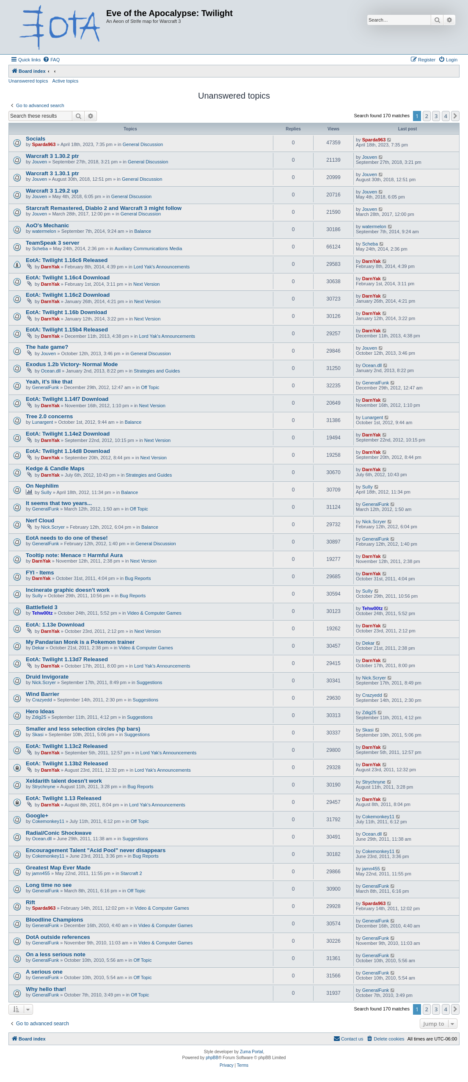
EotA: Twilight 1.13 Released (64, 798)
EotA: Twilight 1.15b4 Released (67, 329)
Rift (30, 902)
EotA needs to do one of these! (67, 538)
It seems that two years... (59, 503)
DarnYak (50, 266)
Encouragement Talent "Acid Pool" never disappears (95, 850)
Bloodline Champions (54, 919)
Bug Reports (138, 578)
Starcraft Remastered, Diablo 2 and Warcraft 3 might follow (104, 208)
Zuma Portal (251, 1051)
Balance (142, 231)
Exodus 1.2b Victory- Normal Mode (72, 364)
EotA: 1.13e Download (55, 624)
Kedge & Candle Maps (55, 468)
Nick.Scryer (53, 527)
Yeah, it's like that (49, 381)
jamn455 (41, 873)
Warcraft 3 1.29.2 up (52, 191)
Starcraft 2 (131, 873)
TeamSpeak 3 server (53, 243)
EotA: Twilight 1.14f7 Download (67, 399)
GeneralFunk (45, 387)
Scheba (40, 248)
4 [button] (445, 116)
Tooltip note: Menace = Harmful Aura (74, 555)
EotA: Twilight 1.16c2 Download (68, 295)
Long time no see (49, 885)
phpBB (212, 1057)
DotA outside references (58, 937)
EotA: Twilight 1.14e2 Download (68, 434)
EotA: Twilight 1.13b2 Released (67, 763)
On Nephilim (42, 486)
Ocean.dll (51, 370)
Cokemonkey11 (48, 821)
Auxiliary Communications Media (148, 248)
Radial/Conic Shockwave (58, 833)
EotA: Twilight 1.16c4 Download (68, 277)
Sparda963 (44, 144)
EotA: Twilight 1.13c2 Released (66, 746)
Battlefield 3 (42, 607)
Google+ (37, 815)
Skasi (38, 734)
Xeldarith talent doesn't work (64, 781)
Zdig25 (39, 717)
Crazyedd (42, 699)
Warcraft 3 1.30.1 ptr (52, 173)
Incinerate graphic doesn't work (68, 590)
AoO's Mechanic (47, 225)
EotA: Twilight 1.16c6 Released (66, 260)
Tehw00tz (42, 613)
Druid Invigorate (47, 676)
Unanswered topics (28, 80)
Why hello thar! (46, 989)
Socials (35, 138)
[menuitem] (51, 60)
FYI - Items (40, 572)
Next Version (146, 284)
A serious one (44, 972)
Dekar (38, 647)
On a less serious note (55, 954)
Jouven (39, 161)
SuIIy (46, 492)
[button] (455, 116)
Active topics (65, 80)
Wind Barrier (42, 694)
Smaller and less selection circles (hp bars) (83, 729)
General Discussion (143, 144)
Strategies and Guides (157, 370)
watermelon (44, 231)
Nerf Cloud (40, 520)
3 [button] (436, 116)
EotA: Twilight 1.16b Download (66, 312)
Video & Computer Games (154, 613)
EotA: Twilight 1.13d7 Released (67, 659)
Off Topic (150, 387)
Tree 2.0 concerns (49, 416)
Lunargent (42, 422)
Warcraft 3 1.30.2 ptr (52, 156)
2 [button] (426, 116)
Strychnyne (43, 786)
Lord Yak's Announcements (162, 266)
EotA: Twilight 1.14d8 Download (68, 451)
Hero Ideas (40, 711)
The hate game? (47, 347)
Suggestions (149, 682)
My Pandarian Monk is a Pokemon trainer (80, 642)
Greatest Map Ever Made (58, 867)
